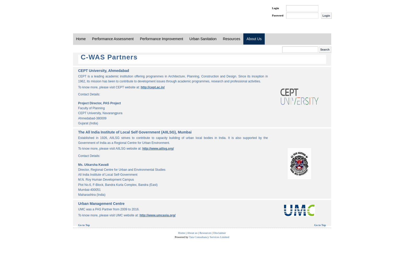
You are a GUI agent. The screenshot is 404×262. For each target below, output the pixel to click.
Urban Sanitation (202, 39)
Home (81, 39)
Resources (231, 39)
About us (192, 232)
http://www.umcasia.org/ (158, 215)
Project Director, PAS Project (99, 103)
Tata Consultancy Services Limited (209, 237)
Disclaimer (219, 232)
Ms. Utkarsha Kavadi (93, 165)
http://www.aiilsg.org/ (158, 148)
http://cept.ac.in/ (153, 87)
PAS (90, 12)
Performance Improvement (161, 39)
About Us (254, 39)
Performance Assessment (113, 39)
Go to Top (84, 225)
